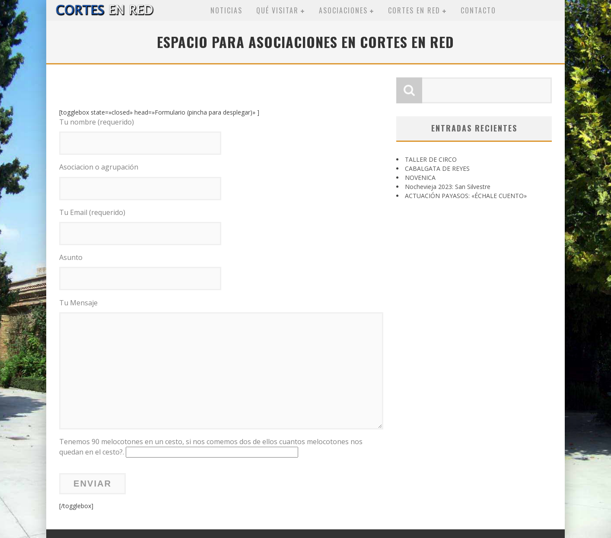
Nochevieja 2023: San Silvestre (447, 187)
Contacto (478, 10)
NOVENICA (420, 177)
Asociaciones (343, 10)
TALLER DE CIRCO (431, 159)
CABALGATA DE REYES (437, 168)
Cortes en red (414, 10)
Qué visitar (277, 10)
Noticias (226, 10)
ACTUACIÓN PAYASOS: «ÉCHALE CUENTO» (466, 196)
